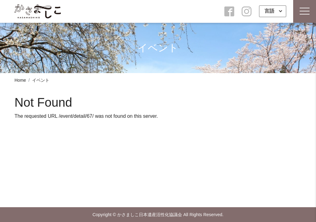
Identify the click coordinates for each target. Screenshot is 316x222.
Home (20, 80)
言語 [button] (270, 11)
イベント (40, 80)
